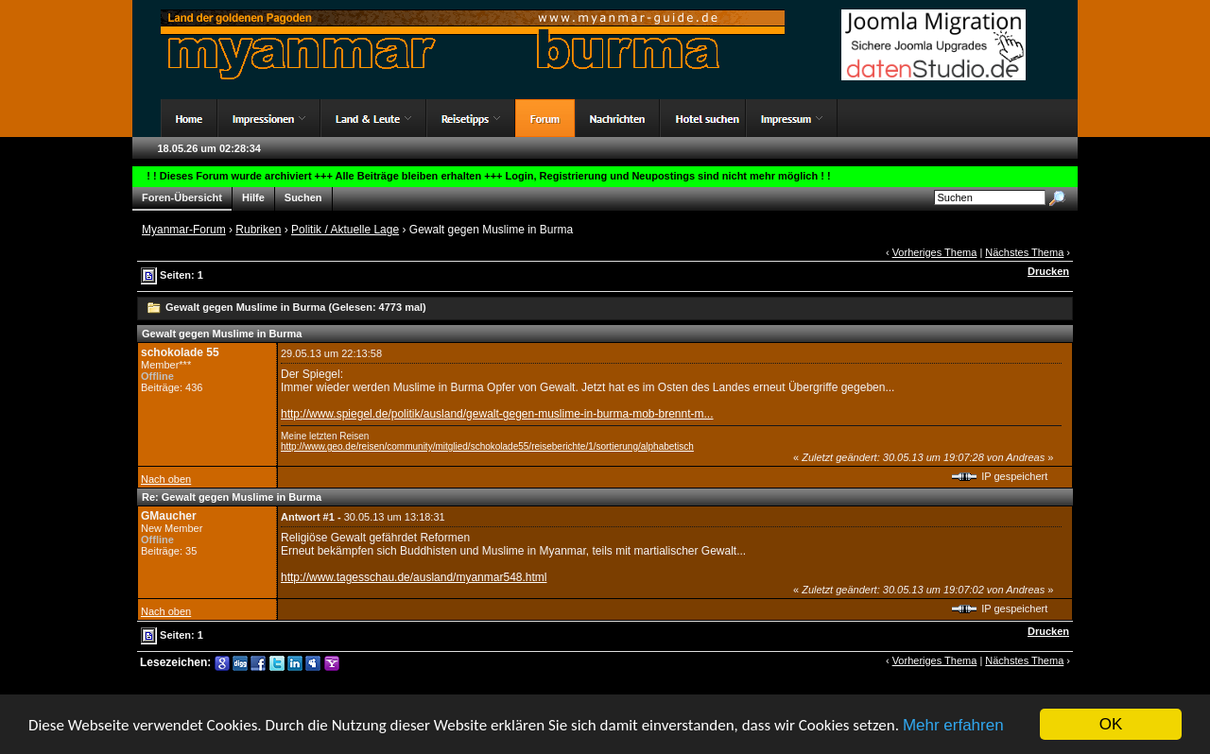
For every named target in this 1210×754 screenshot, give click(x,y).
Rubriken (258, 229)
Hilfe (253, 198)
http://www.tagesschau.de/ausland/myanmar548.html (413, 577)
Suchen (303, 198)
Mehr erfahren (953, 726)
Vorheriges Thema (934, 252)
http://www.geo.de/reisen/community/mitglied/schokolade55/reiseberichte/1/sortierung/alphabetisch (487, 446)
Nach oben (166, 479)
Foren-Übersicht (182, 198)
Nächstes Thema (1024, 252)
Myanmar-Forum (184, 229)
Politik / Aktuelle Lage (345, 229)
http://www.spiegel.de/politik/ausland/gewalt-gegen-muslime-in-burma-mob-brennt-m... (497, 413)
